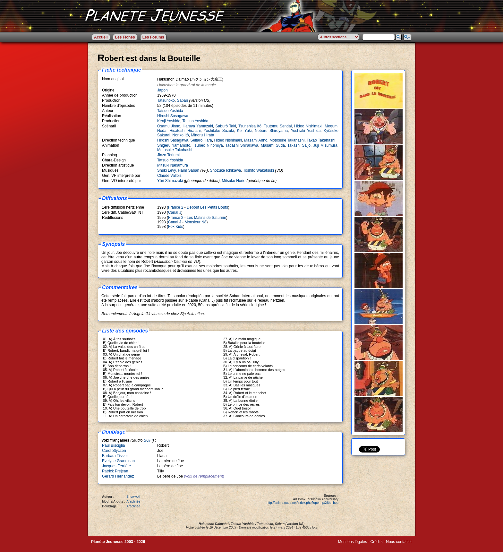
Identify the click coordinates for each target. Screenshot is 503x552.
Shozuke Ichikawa (225, 170)
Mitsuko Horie (233, 180)
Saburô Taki (226, 126)
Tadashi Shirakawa (242, 145)
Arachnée (133, 501)
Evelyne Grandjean (118, 461)
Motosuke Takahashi (286, 140)
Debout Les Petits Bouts (207, 207)
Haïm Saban (188, 170)
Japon (162, 90)
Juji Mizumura (325, 145)
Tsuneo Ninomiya (208, 145)
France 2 (175, 207)
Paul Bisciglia (113, 445)
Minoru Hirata (202, 135)
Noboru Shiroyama (271, 130)
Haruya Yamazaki (198, 126)
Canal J (174, 212)
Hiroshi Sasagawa (172, 116)
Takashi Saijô (299, 145)
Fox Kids (175, 226)
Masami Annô (256, 140)
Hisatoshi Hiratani (184, 130)
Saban (182, 100)
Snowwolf (133, 496)
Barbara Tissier (115, 455)
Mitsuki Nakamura (172, 165)
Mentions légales (352, 541)
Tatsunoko (166, 100)
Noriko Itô (180, 135)
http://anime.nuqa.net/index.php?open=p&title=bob (302, 503)
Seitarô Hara (201, 140)
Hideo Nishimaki (308, 126)
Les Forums (153, 37)
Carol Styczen (114, 450)
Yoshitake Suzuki (219, 130)
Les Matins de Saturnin (206, 217)
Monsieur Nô (195, 222)
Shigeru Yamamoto (173, 145)
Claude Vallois (169, 175)
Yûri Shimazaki (170, 180)
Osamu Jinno (168, 126)
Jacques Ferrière (116, 466)
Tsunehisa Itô (249, 126)
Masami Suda (273, 145)
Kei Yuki (244, 130)
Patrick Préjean (115, 471)
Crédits (377, 541)
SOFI (148, 440)
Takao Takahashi (321, 140)
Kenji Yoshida (168, 121)
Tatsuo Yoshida (170, 110)
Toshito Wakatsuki (258, 170)
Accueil (101, 37)
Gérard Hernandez (118, 476)
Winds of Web (350, 546)
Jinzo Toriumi (168, 155)
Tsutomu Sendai (278, 126)
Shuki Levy (166, 170)
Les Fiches (125, 37)
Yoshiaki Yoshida (306, 130)
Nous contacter (399, 541)
